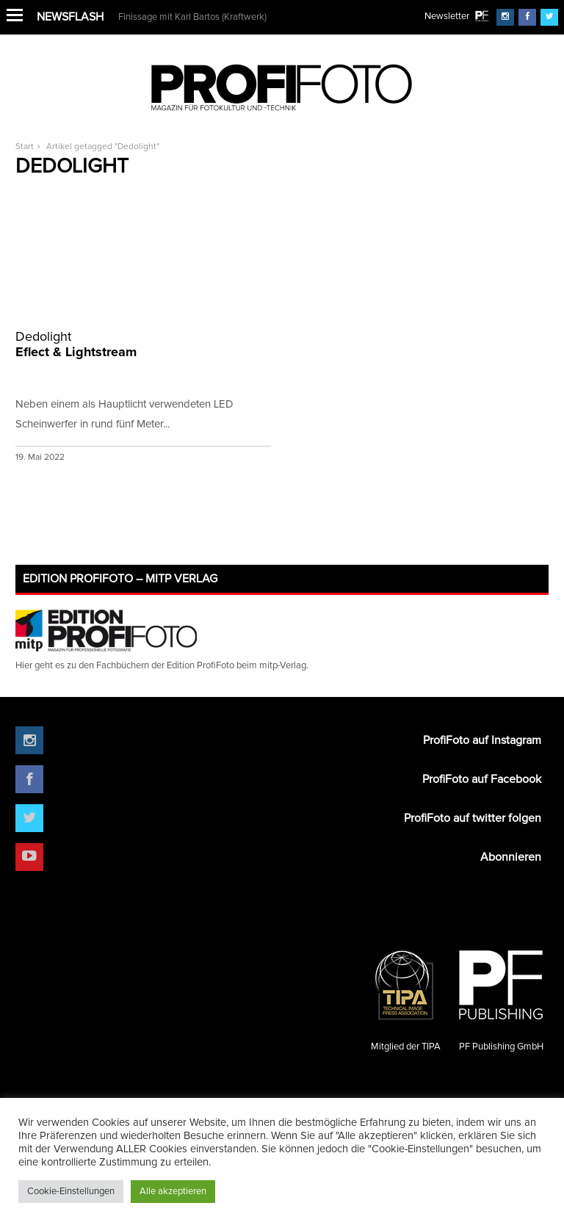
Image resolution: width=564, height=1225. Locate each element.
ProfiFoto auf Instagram (482, 740)
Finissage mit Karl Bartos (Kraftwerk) (192, 17)
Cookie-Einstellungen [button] (71, 1191)
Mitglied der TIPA (405, 994)
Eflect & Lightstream (143, 344)
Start (24, 146)
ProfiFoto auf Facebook (481, 779)
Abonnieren (510, 857)
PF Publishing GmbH (501, 994)
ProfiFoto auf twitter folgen (472, 818)
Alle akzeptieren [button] (173, 1191)
